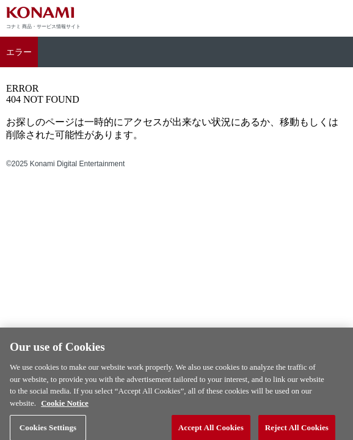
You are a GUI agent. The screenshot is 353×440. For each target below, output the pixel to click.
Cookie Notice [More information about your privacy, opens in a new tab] (65, 406)
